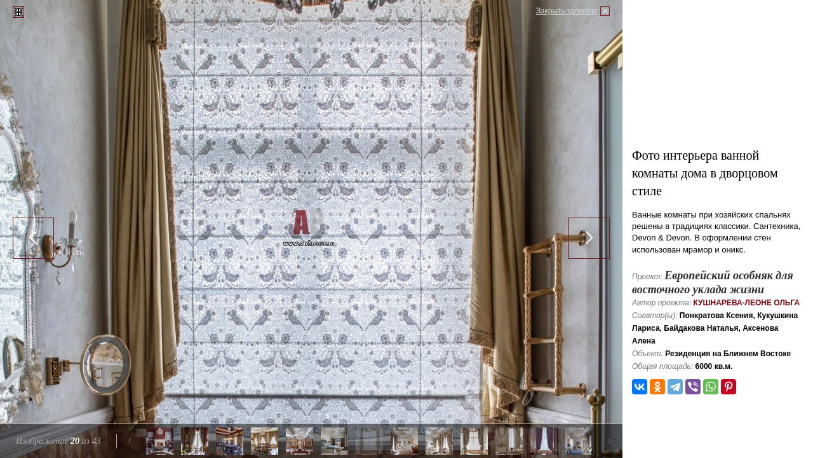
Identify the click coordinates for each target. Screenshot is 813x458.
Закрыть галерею (566, 10)
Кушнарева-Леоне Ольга (746, 302)
